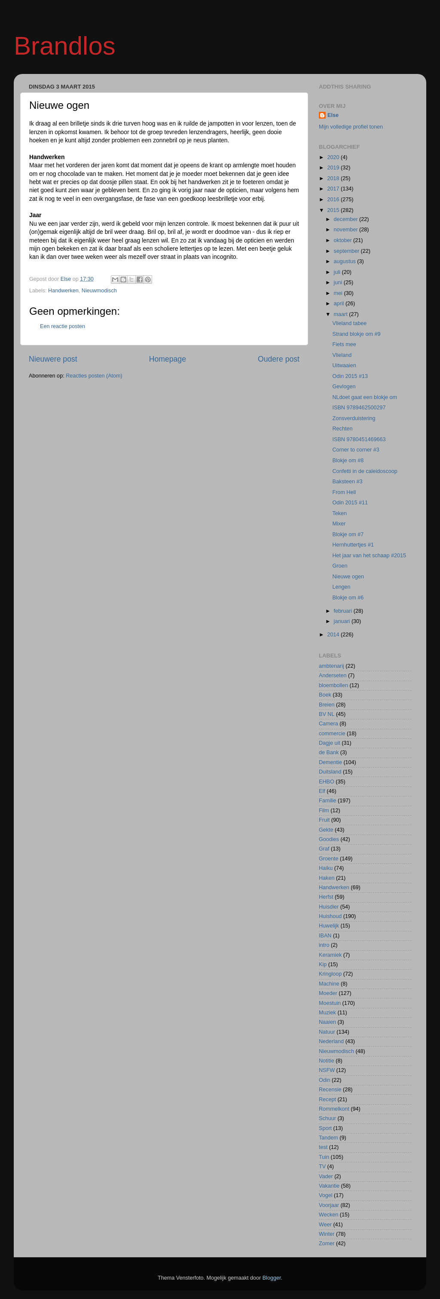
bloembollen (333, 685)
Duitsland (330, 772)
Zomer (326, 1244)
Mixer (338, 524)
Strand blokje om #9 (356, 334)
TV (322, 1167)
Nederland (331, 1041)
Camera (328, 724)
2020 (334, 157)
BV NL (326, 714)
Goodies (329, 839)
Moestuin (330, 1003)
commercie (332, 734)
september (347, 251)
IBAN (325, 936)
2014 (334, 635)
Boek (325, 695)
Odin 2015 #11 (350, 503)
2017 (334, 189)
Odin (324, 1080)
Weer (325, 1225)
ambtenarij (331, 666)
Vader (326, 1176)
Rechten (342, 429)
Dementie (330, 762)
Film (324, 811)
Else (333, 115)
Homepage (167, 359)
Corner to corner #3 (355, 450)
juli (338, 272)
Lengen (341, 587)
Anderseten (332, 676)
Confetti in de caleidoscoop (364, 471)
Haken (326, 878)
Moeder (328, 993)
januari (342, 621)
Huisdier (329, 907)
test (323, 1147)
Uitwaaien (344, 365)
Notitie (326, 1061)
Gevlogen (343, 387)
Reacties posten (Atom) (94, 376)
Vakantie (329, 1186)
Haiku (326, 868)
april (339, 304)
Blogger (272, 1278)
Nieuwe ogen (348, 577)
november (347, 230)
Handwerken (63, 291)
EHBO (326, 782)
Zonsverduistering (353, 418)
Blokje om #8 (348, 461)
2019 (334, 168)
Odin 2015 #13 (350, 376)
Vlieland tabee (349, 323)
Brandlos (65, 45)
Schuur (327, 1118)
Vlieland (341, 355)
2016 (334, 200)
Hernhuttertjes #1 (353, 545)
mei (339, 293)
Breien (326, 705)
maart (341, 314)
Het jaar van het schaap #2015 (369, 556)
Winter (326, 1234)
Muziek (327, 1013)
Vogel (326, 1195)
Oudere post (278, 359)
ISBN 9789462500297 (358, 408)
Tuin (324, 1157)
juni (339, 282)
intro (324, 945)
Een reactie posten (62, 326)
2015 (334, 210)
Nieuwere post (53, 359)
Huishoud (330, 916)
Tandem (328, 1138)
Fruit (324, 820)
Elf (322, 791)
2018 (334, 178)
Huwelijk (329, 926)
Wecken (328, 1215)
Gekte (326, 830)
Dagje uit (329, 743)
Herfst (326, 897)
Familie (327, 801)
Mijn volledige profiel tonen (351, 127)
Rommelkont (334, 1109)
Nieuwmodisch (99, 291)
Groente (329, 859)
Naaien (327, 1022)
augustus (346, 261)
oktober (344, 240)
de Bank (329, 752)
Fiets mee (344, 344)
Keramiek (330, 955)
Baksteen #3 (347, 482)
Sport (325, 1128)
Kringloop (330, 974)
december (347, 219)
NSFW (327, 1070)
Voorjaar (329, 1205)
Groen (339, 566)
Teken (339, 513)
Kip (323, 964)
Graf (324, 849)
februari (344, 611)
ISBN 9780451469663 (358, 439)
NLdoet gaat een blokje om (364, 397)
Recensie (330, 1090)
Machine (329, 984)
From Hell (344, 492)
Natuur (327, 1032)
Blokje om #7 (348, 534)
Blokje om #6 (348, 598)
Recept (327, 1099)
